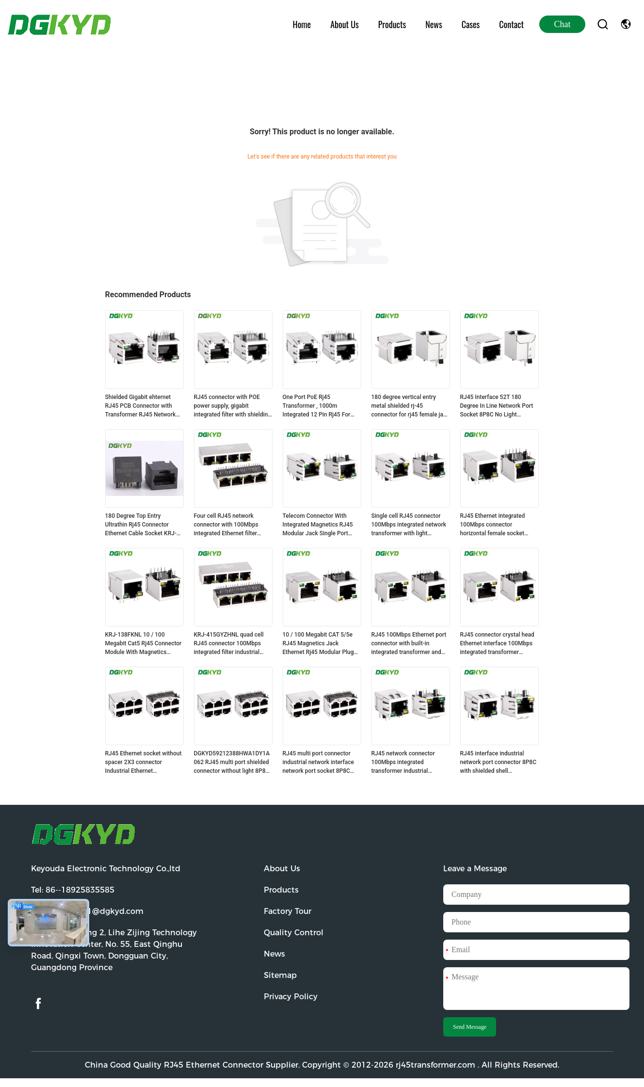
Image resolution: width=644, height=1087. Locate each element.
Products (392, 24)
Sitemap (280, 975)
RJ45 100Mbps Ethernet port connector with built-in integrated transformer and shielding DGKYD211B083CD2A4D (409, 643)
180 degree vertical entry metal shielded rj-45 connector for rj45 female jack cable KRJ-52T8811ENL (410, 406)
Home (302, 24)
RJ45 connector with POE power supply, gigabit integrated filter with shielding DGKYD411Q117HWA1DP (233, 406)
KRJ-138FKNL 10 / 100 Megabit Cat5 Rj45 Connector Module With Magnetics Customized (143, 643)
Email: (87, 911)
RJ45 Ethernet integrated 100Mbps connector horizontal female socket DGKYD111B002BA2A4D (492, 525)
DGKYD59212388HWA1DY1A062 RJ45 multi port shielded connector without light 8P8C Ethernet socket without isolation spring (232, 762)
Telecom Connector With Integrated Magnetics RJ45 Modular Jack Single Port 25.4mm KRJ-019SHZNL (318, 525)
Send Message (469, 1026)
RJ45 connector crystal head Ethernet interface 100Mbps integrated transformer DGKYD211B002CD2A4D (497, 643)
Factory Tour (287, 911)
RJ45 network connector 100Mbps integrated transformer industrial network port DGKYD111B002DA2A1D (403, 762)
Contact (511, 24)
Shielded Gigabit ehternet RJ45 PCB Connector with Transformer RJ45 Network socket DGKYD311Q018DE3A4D (140, 406)
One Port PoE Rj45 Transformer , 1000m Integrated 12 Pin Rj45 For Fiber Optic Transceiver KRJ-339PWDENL (320, 406)
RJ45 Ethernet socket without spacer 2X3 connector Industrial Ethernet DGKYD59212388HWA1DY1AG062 (143, 762)
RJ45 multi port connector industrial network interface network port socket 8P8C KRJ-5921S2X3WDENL (318, 762)
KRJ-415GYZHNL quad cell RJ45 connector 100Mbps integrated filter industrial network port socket (229, 643)
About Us (344, 24)
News (433, 24)
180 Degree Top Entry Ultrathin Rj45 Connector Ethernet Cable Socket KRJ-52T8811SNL (141, 525)
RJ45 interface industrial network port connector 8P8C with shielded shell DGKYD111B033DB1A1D (498, 762)
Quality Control (293, 932)
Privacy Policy (291, 996)
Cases (471, 24)
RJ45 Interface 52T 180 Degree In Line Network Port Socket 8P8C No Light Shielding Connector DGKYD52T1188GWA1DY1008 (498, 406)
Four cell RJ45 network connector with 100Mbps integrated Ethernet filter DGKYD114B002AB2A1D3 (227, 525)
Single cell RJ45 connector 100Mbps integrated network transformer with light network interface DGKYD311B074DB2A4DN (409, 525)
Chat (562, 24)
